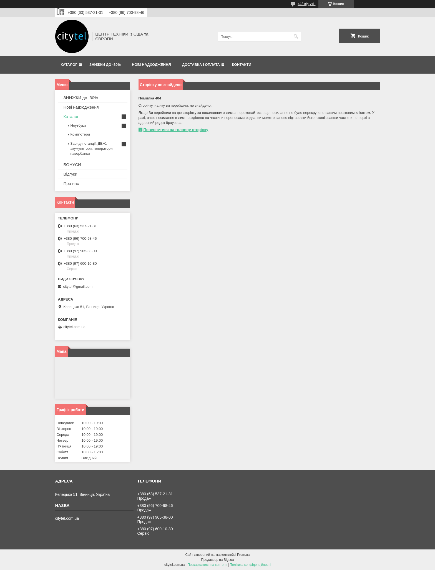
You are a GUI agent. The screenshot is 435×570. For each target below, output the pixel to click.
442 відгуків (306, 4)
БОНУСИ (72, 164)
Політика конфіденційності (250, 565)
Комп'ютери (80, 134)
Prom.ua (243, 555)
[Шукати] (296, 36)
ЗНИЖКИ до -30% (105, 64)
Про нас (71, 183)
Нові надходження (151, 64)
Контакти (242, 64)
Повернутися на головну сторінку (176, 130)
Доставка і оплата (201, 64)
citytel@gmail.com (78, 286)
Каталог (69, 64)
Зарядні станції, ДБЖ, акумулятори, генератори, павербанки (92, 148)
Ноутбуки (78, 125)
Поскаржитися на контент (207, 565)
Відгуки (70, 174)
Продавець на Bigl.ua (217, 560)
